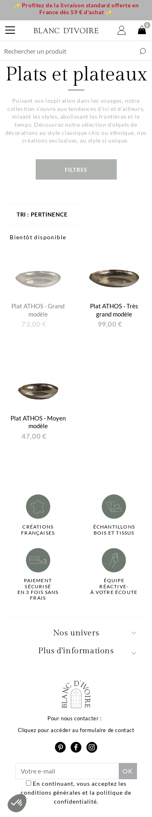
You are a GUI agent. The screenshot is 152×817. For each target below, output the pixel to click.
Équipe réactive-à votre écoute (113, 586)
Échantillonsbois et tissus (114, 529)
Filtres (76, 170)
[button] (17, 803)
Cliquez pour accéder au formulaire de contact (76, 730)
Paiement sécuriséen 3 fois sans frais (38, 589)
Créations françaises (38, 529)
